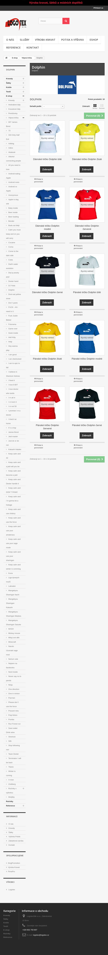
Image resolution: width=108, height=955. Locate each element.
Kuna (10, 573)
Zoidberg (12, 784)
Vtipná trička (27, 58)
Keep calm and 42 (13, 456)
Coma (10, 247)
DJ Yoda (11, 286)
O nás (10, 39)
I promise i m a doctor (13, 413)
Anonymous (13, 195)
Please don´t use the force (12, 704)
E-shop (15, 58)
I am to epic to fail (13, 365)
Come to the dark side (12, 253)
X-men (11, 780)
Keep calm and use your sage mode (13, 543)
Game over (12, 329)
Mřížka (95, 106)
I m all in (11, 398)
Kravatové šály (14, 109)
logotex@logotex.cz (41, 935)
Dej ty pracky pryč (12, 275)
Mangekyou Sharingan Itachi (12, 592)
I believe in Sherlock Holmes (13, 374)
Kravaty (9, 79)
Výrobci (10, 882)
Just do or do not (12, 443)
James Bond (13, 432)
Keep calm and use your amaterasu (13, 530)
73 (9, 131)
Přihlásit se (98, 8)
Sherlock (11, 737)
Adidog (11, 143)
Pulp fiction (12, 715)
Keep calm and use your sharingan (13, 556)
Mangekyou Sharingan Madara (13, 614)
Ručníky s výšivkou (11, 790)
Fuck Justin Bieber (12, 318)
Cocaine (11, 242)
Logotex (11, 890)
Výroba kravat (45, 39)
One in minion (14, 693)
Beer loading (13, 217)
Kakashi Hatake (14, 449)
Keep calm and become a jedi (13, 473)
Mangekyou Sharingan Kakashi (12, 603)
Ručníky (9, 801)
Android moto (13, 182)
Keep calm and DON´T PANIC (13, 490)
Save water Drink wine (12, 730)
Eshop (94, 39)
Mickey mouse (14, 633)
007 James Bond (11, 124)
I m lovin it (12, 402)
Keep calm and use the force (13, 520)
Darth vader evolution (12, 266)
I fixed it (11, 380)
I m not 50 (12, 406)
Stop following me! (13, 747)
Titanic (11, 767)
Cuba (10, 260)
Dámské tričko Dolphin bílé (47, 159)
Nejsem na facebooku (11, 665)
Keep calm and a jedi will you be (13, 464)
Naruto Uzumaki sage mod (12, 650)
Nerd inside (13, 672)
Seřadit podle (35, 106)
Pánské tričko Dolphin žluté (47, 358)
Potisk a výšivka (72, 39)
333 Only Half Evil (12, 137)
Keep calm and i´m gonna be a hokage (13, 500)
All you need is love (13, 167)
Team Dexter (13, 754)
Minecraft (12, 642)
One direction (13, 689)
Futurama (12, 324)
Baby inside (13, 208)
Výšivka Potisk (14, 837)
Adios (10, 148)
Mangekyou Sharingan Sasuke (13, 622)
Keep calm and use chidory (13, 511)
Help (10, 342)
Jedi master (13, 436)
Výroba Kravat (14, 867)
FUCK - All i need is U (12, 309)
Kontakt (32, 47)
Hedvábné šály (14, 105)
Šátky (8, 83)
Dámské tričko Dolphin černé (47, 292)
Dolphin (11, 290)
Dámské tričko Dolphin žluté (87, 159)
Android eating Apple (13, 176)
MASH (11, 629)
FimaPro (11, 871)
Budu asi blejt (13, 225)
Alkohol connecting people (13, 159)
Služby (24, 39)
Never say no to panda (13, 678)
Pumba (11, 719)
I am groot (12, 355)
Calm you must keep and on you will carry (13, 234)
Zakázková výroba (15, 841)
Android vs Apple (11, 189)
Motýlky (11, 797)
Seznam (102, 106)
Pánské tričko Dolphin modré (87, 358)
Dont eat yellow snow (13, 296)
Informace (12, 816)
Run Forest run (14, 724)
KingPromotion (14, 863)
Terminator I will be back (13, 760)
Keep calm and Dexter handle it (13, 481)
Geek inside (13, 333)
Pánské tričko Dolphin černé (87, 425)
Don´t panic (13, 303)
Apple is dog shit (12, 201)
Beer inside (13, 212)
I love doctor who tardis (12, 391)
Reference (13, 47)
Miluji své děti (13, 638)
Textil (8, 92)
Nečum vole (13, 659)
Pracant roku (13, 711)
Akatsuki (11, 152)
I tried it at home (11, 421)
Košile (9, 87)
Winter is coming (10, 773)
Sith (10, 741)
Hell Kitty (12, 337)
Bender (11, 221)
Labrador (12, 586)
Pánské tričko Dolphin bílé (87, 292)
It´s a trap (12, 428)
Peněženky (12, 113)
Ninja (10, 685)
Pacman (11, 698)
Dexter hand (13, 281)
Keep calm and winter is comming (13, 567)
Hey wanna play (12, 348)
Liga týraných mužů (12, 580)
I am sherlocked (14, 359)
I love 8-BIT (13, 385)
